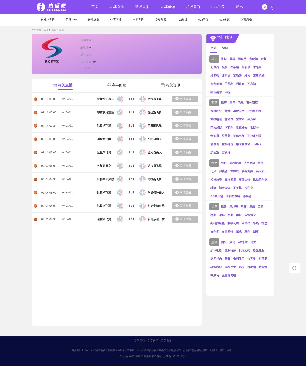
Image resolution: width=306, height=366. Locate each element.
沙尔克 (248, 187)
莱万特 (251, 119)
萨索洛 (263, 267)
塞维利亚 (216, 111)
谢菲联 (246, 67)
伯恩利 (229, 83)
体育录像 (246, 19)
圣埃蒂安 (250, 215)
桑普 (227, 258)
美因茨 (260, 171)
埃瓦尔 (229, 127)
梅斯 (213, 215)
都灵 (241, 267)
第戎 (239, 231)
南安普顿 (216, 83)
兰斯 (260, 206)
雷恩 (264, 223)
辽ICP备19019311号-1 (174, 356)
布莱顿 (234, 67)
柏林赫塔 (216, 179)
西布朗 (251, 83)
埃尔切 (214, 144)
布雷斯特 (227, 231)
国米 (224, 242)
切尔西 (214, 67)
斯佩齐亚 (258, 250)
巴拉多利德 (254, 111)
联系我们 (166, 340)
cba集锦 (224, 19)
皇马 (232, 102)
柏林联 (234, 171)
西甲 (214, 102)
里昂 (252, 206)
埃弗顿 (214, 75)
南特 (239, 215)
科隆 (213, 187)
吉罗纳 (226, 152)
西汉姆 (226, 75)
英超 (214, 59)
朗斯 (256, 231)
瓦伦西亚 (252, 102)
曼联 (232, 59)
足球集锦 (193, 7)
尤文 (253, 242)
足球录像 (167, 7)
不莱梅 (237, 187)
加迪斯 (214, 152)
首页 (95, 7)
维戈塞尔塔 (243, 144)
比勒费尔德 (233, 196)
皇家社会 (241, 127)
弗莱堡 (247, 196)
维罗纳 (251, 267)
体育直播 (116, 19)
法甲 (214, 206)
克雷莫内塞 (229, 275)
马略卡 (257, 144)
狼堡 (261, 163)
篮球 (61, 30)
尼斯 (230, 215)
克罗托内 (216, 258)
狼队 (224, 67)
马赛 (243, 206)
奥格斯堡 (230, 179)
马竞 (241, 102)
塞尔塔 (240, 119)
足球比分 (71, 19)
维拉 (247, 75)
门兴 (213, 171)
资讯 (239, 7)
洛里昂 (246, 223)
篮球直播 (142, 7)
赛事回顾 (119, 85)
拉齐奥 (251, 258)
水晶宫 (257, 67)
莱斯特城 (258, 75)
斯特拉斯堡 (217, 223)
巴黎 (224, 206)
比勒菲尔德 (260, 179)
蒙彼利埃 (233, 223)
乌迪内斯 (216, 267)
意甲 (214, 242)
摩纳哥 (234, 206)
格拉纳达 (216, 119)
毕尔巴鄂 (238, 135)
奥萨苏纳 (238, 111)
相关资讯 (173, 85)
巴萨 (224, 102)
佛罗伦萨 (230, 250)
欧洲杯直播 (48, 19)
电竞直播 (138, 19)
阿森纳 (242, 59)
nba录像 (218, 7)
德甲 (214, 163)
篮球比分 (93, 19)
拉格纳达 (227, 144)
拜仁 (224, 163)
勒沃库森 (224, 187)
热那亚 (263, 258)
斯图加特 (244, 179)
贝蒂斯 (226, 135)
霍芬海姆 (247, 171)
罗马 (232, 242)
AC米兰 (243, 242)
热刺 (263, 59)
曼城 (224, 59)
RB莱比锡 (216, 196)
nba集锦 (182, 19)
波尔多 (214, 231)
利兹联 (240, 83)
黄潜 (227, 111)
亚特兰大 (230, 267)
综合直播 (160, 19)
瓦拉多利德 (254, 135)
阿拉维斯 (216, 127)
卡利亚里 (238, 258)
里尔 (247, 231)
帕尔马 (214, 275)
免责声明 (153, 340)
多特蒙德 (235, 163)
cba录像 (203, 19)
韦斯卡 (254, 127)
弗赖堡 (223, 171)
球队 (53, 30)
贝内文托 (244, 250)
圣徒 (227, 92)
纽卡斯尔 (216, 92)
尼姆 (222, 215)
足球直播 (116, 7)
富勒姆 (237, 75)
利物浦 (253, 59)
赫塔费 (229, 119)
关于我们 (139, 340)
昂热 (256, 223)
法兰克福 (249, 163)
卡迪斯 (214, 135)
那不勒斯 (216, 250)
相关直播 (65, 85)
